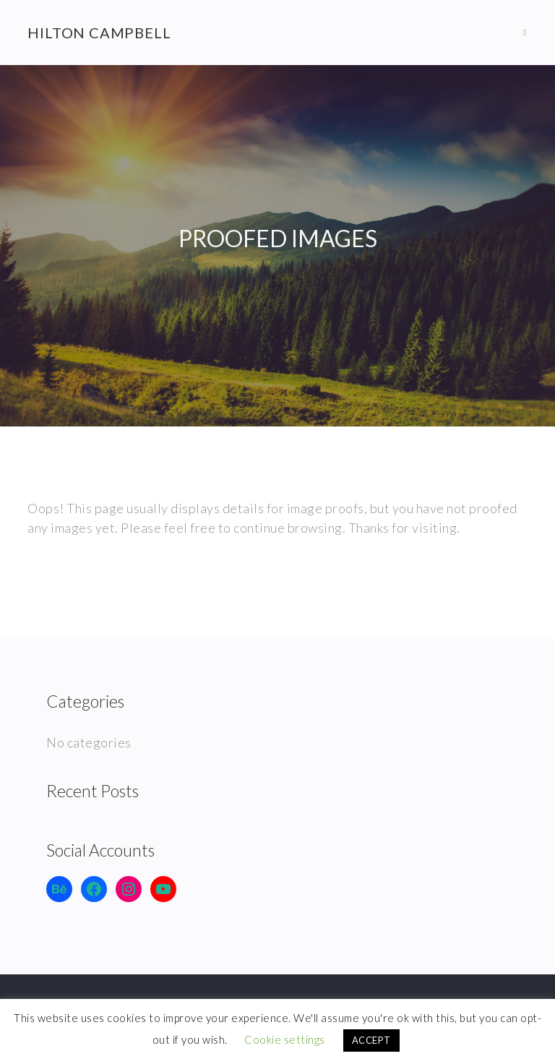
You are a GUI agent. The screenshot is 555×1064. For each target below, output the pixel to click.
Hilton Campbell (99, 32)
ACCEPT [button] (371, 1040)
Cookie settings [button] (284, 1039)
